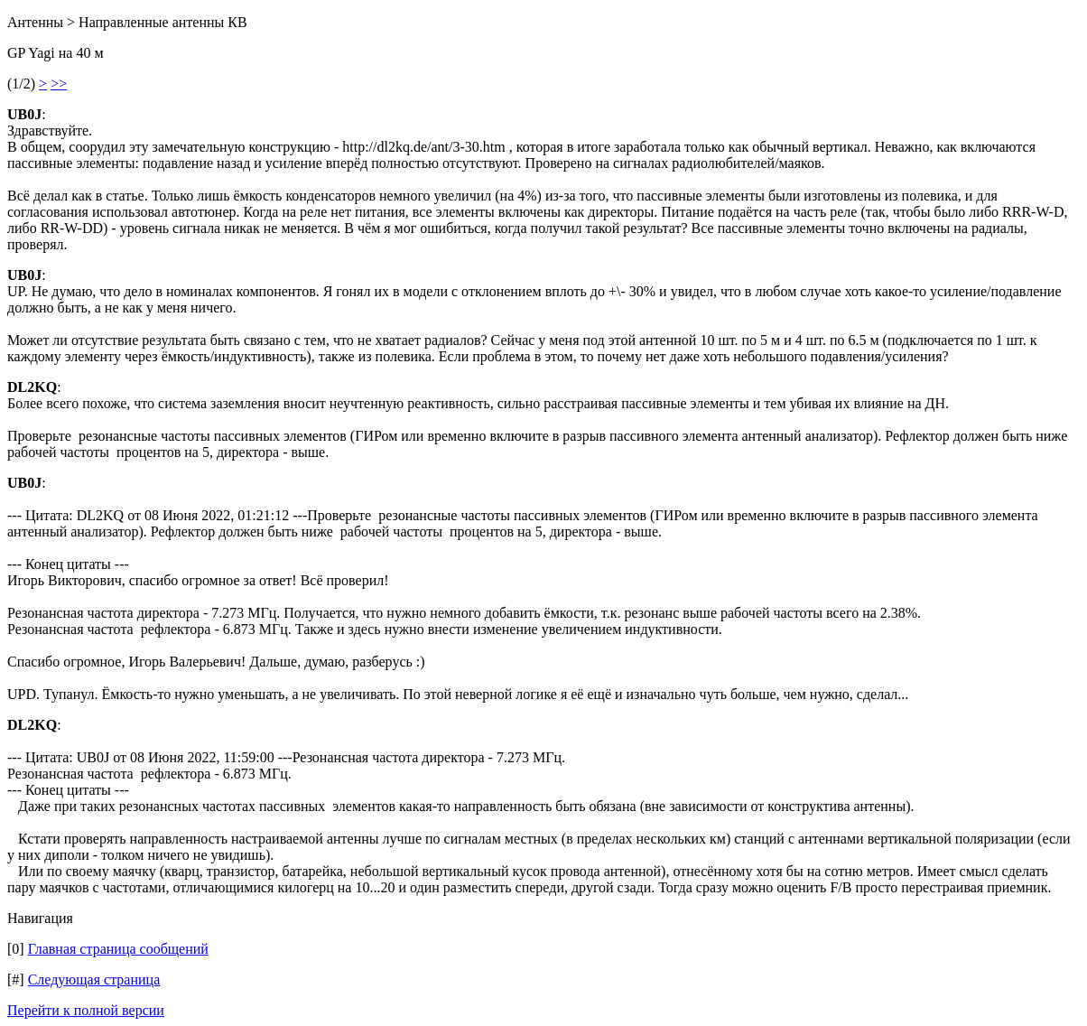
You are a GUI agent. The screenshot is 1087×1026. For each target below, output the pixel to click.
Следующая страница (94, 979)
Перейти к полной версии (85, 1010)
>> (59, 83)
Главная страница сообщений (118, 948)
